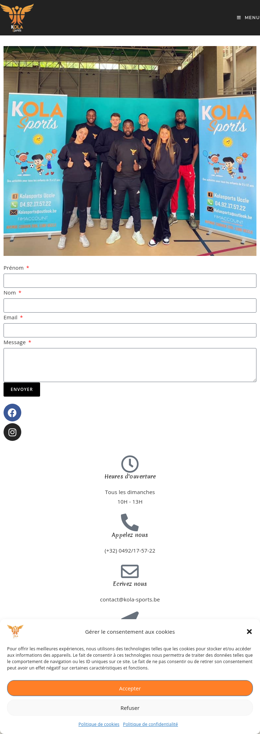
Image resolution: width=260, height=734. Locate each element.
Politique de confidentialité (150, 724)
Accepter (130, 688)
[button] (249, 631)
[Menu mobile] (248, 17)
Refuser (130, 707)
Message (15, 342)
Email (11, 317)
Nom (10, 292)
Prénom (14, 267)
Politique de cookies (99, 724)
